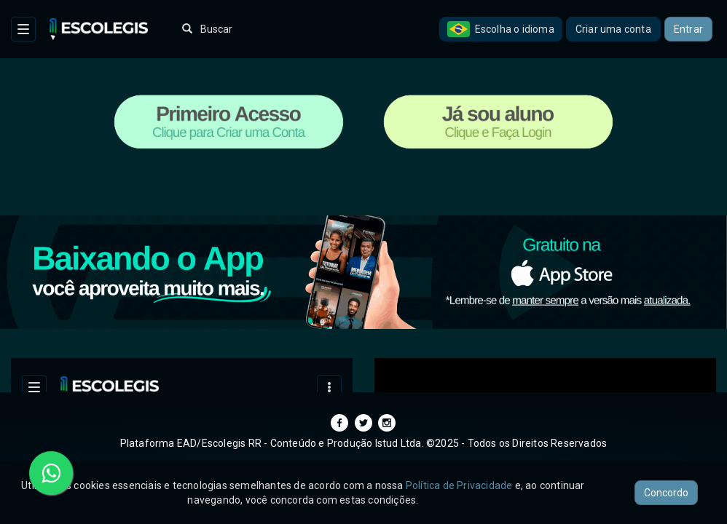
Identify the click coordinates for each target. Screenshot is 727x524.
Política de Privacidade (459, 485)
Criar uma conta (613, 29)
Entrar (688, 29)
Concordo (666, 493)
